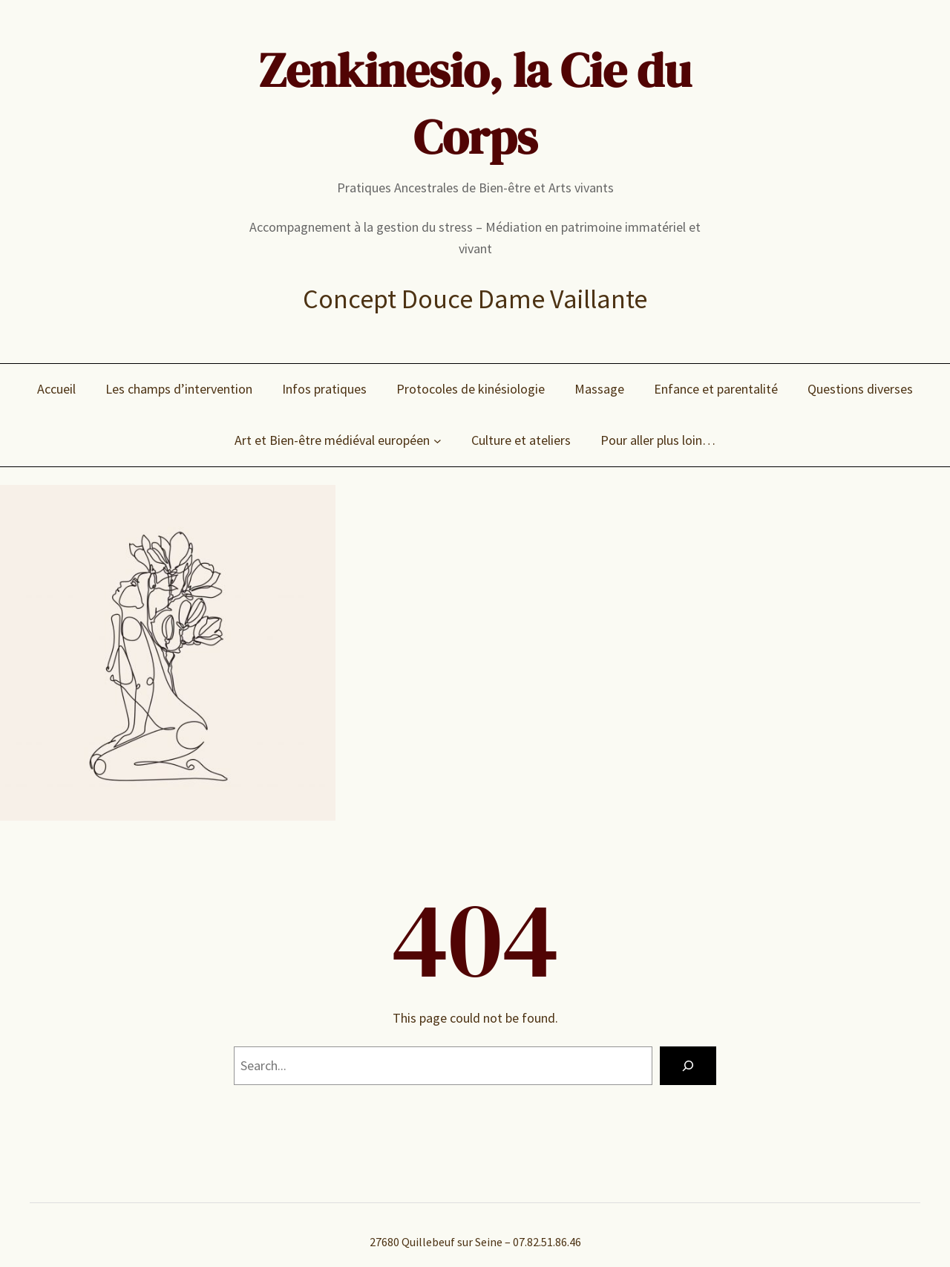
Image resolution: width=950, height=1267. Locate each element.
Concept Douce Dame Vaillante (475, 299)
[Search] (688, 1065)
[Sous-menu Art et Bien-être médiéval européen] (437, 441)
